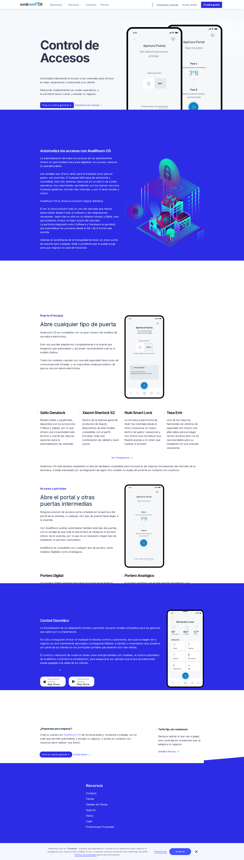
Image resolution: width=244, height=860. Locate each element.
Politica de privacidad (86, 854)
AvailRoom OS (72, 734)
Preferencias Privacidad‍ (100, 826)
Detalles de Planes (97, 804)
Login (89, 821)
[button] (57, 4)
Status (89, 815)
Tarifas (90, 798)
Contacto (91, 4)
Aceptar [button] (180, 851)
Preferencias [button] (160, 851)
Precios (104, 4)
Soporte (91, 810)
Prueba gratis (212, 4)
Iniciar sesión (189, 4)
